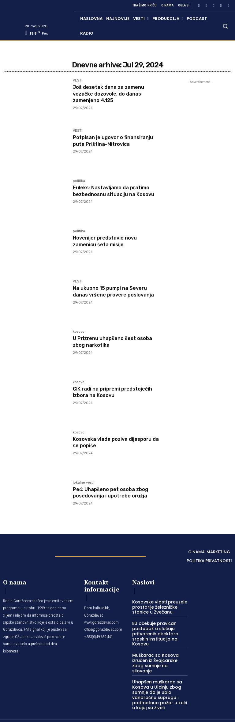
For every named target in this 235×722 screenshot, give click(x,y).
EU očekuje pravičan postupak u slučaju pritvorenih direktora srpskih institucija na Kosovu (152, 631)
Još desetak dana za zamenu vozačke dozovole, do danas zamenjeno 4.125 (112, 94)
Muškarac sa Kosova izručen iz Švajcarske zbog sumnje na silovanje (158, 656)
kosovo (78, 332)
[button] (225, 25)
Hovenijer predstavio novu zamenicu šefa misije (108, 241)
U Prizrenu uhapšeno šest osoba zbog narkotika (107, 341)
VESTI (77, 80)
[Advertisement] (199, 190)
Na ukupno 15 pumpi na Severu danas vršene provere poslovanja (114, 294)
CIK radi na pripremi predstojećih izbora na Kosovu (113, 392)
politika (79, 181)
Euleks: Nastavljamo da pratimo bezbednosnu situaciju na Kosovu (115, 194)
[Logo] (26, 555)
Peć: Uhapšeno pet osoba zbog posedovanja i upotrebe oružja (114, 492)
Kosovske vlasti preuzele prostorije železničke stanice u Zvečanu (156, 606)
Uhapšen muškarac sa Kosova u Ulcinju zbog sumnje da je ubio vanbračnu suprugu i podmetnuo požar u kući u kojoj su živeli (158, 684)
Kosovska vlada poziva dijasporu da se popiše (116, 442)
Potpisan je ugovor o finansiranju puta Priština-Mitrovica (108, 144)
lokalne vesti (83, 483)
